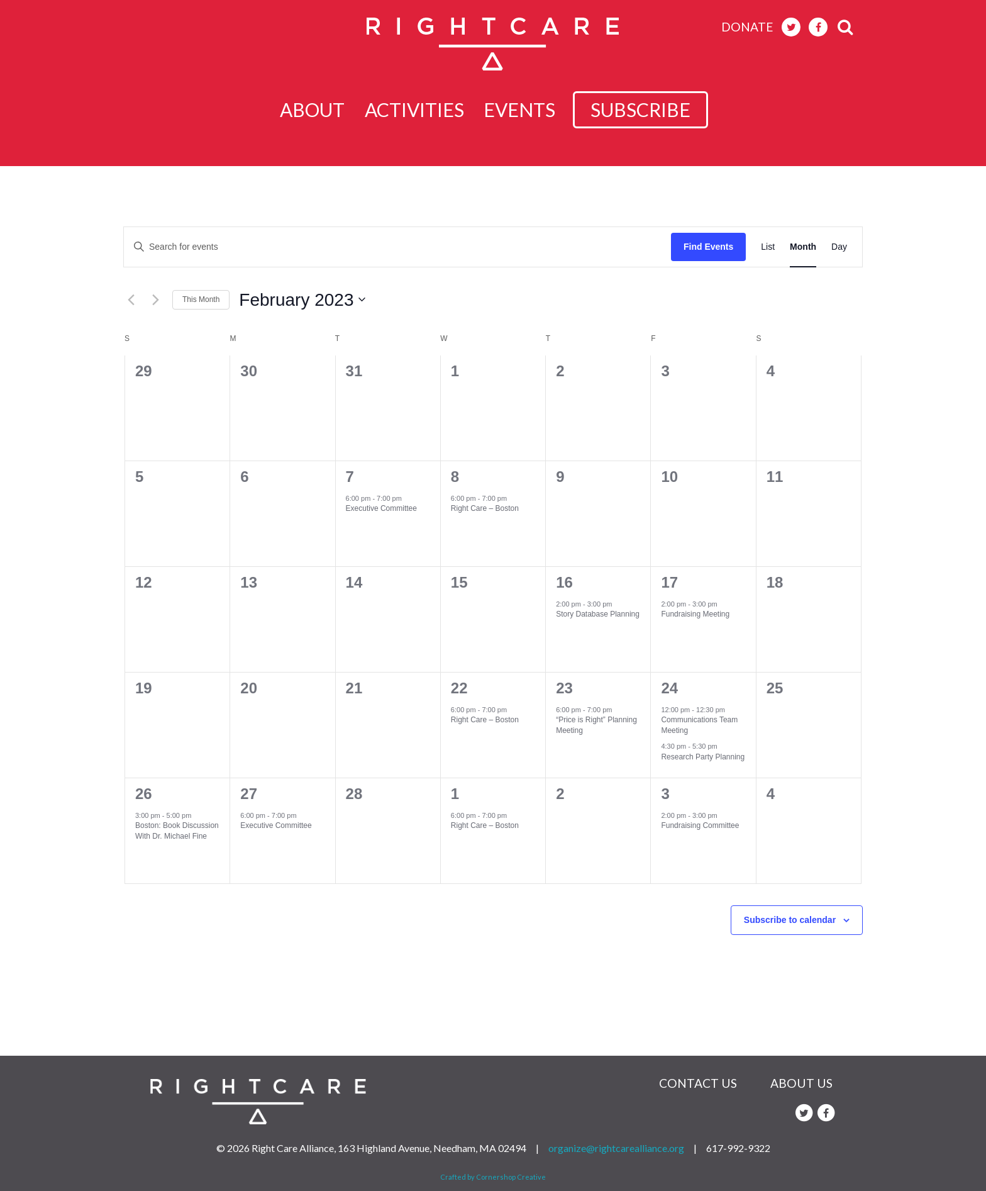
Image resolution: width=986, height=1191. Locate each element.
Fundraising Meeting (695, 614)
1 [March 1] (455, 793)
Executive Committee (381, 508)
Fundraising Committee (700, 825)
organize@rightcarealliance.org (616, 1148)
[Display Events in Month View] (803, 247)
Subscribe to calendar (790, 920)
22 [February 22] (459, 687)
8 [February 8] (455, 476)
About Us (801, 1083)
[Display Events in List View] (768, 247)
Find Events (708, 247)
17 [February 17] (669, 582)
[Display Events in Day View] (839, 247)
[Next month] (155, 299)
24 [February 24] (669, 687)
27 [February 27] (248, 793)
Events (531, 109)
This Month (200, 299)
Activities (418, 109)
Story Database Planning (598, 614)
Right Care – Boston (485, 508)
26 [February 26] (143, 793)
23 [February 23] (564, 687)
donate (747, 27)
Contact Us (698, 1083)
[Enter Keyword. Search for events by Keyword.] (397, 247)
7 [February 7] (350, 476)
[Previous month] (130, 299)
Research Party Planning (703, 756)
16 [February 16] (564, 582)
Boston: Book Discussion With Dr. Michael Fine (177, 831)
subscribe (652, 109)
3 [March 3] (665, 793)
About (309, 109)
